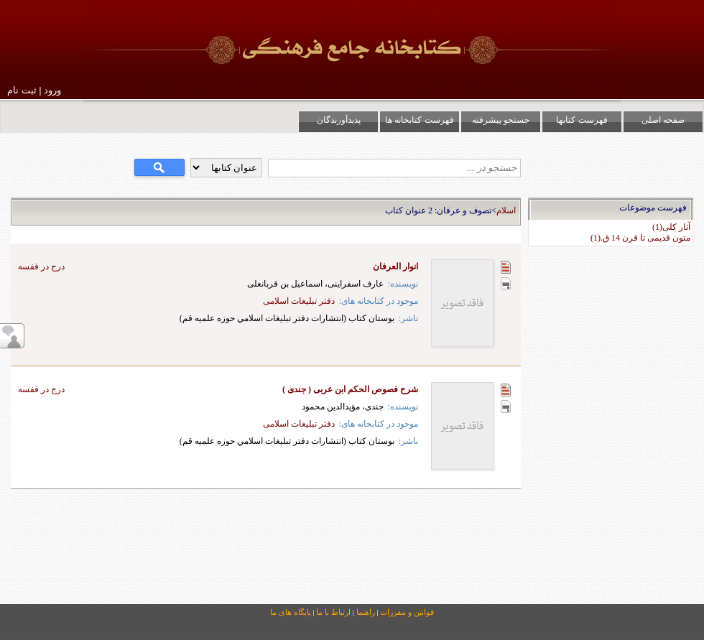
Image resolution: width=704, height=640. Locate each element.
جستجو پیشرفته (500, 120)
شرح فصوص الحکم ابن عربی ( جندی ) (350, 389)
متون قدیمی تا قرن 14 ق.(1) (640, 238)
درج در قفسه (41, 266)
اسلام (506, 210)
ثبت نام (22, 90)
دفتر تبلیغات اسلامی (299, 301)
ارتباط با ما (333, 612)
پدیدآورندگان (339, 120)
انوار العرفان (395, 266)
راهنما (365, 612)
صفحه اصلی (663, 120)
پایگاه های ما (290, 612)
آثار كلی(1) (671, 227)
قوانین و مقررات (407, 612)
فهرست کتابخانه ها (419, 120)
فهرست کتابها (581, 120)
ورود (52, 90)
